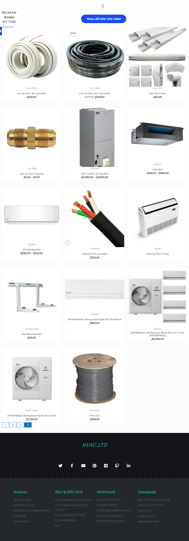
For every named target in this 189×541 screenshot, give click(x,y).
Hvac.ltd (94, 443)
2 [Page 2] (21, 425)
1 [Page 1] (13, 425)
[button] (83, 6)
